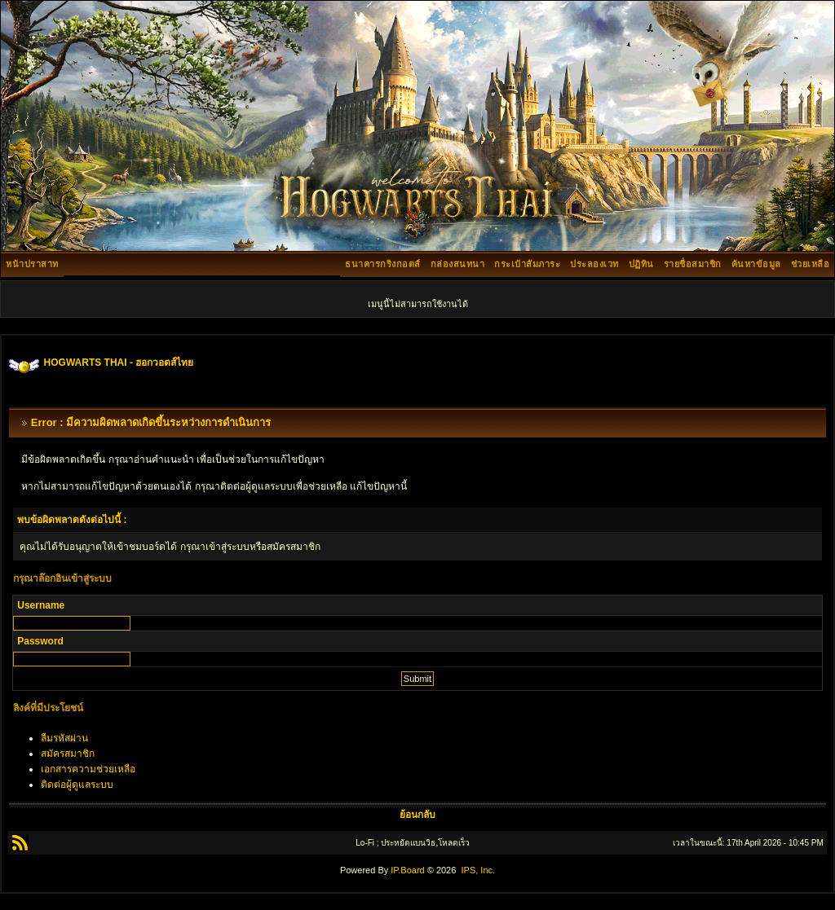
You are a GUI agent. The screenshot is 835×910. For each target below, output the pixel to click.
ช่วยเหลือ (810, 264)
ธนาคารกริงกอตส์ (383, 264)
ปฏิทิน (641, 264)
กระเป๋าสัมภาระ (527, 264)
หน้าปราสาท (32, 264)
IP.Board (407, 870)
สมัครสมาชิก (68, 753)
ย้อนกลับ (417, 814)
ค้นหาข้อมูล (756, 264)
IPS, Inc (477, 870)
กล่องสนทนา (458, 264)
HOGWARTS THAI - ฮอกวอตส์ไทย (119, 362)
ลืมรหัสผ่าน (64, 738)
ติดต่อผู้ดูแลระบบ (77, 784)
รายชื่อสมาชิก (693, 264)
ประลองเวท (594, 264)
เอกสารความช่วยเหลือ (88, 769)
